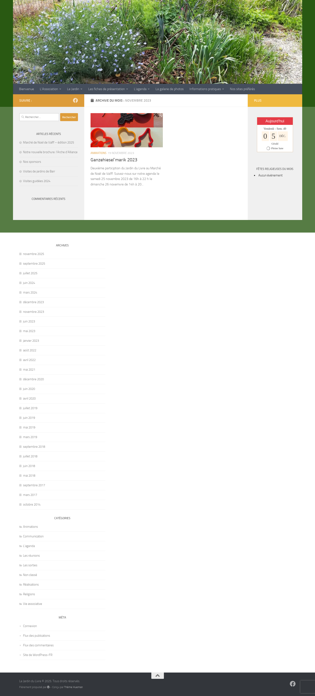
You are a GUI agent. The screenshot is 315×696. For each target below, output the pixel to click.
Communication (33, 536)
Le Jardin (73, 89)
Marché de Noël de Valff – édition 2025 (48, 142)
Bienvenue (26, 89)
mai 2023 (29, 331)
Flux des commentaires (38, 645)
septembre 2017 (34, 485)
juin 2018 (29, 466)
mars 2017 (30, 495)
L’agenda (140, 89)
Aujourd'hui (275, 121)
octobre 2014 (31, 504)
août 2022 (29, 350)
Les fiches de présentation (106, 89)
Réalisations (31, 584)
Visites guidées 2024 (36, 181)
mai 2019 (29, 427)
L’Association (49, 89)
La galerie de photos (170, 89)
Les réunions (31, 556)
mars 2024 (30, 292)
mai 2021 (29, 369)
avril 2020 (29, 398)
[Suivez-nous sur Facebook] (75, 100)
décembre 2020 (33, 379)
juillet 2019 (30, 408)
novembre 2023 (33, 312)
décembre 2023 (33, 302)
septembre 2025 (34, 263)
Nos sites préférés (242, 89)
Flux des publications (36, 636)
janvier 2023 (31, 341)
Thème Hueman (73, 687)
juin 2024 (29, 283)
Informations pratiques (205, 89)
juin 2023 (29, 321)
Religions (29, 594)
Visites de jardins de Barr (39, 171)
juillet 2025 (30, 273)
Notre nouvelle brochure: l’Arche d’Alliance (50, 152)
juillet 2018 (30, 456)
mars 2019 (30, 437)
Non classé (30, 575)
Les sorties (30, 565)
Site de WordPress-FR (37, 655)
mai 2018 (29, 475)
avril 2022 (29, 360)
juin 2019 (29, 418)
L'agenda (29, 546)
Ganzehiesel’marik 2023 (114, 160)
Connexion (30, 626)
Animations (98, 153)
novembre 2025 (33, 254)
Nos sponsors (32, 162)
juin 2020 (29, 389)
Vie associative (32, 604)
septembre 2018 (34, 447)
